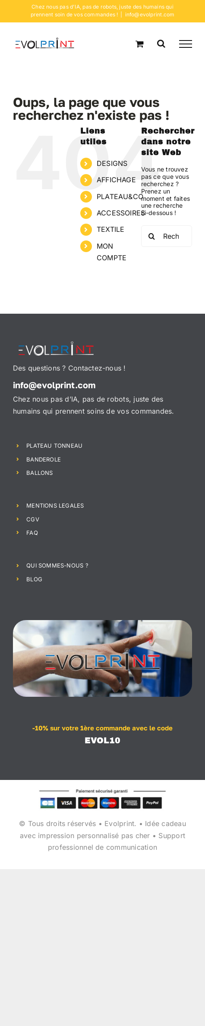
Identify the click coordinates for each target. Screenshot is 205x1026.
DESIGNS (112, 163)
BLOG (34, 579)
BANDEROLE (43, 459)
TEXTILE (110, 229)
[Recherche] (152, 236)
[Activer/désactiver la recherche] (161, 43)
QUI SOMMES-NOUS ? (57, 565)
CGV (32, 519)
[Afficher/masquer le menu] (185, 44)
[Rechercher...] (166, 236)
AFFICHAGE (116, 179)
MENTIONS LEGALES (55, 505)
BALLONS (39, 472)
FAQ (32, 532)
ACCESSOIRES (121, 213)
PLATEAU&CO (120, 196)
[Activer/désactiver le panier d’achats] (140, 43)
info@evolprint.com (150, 14)
